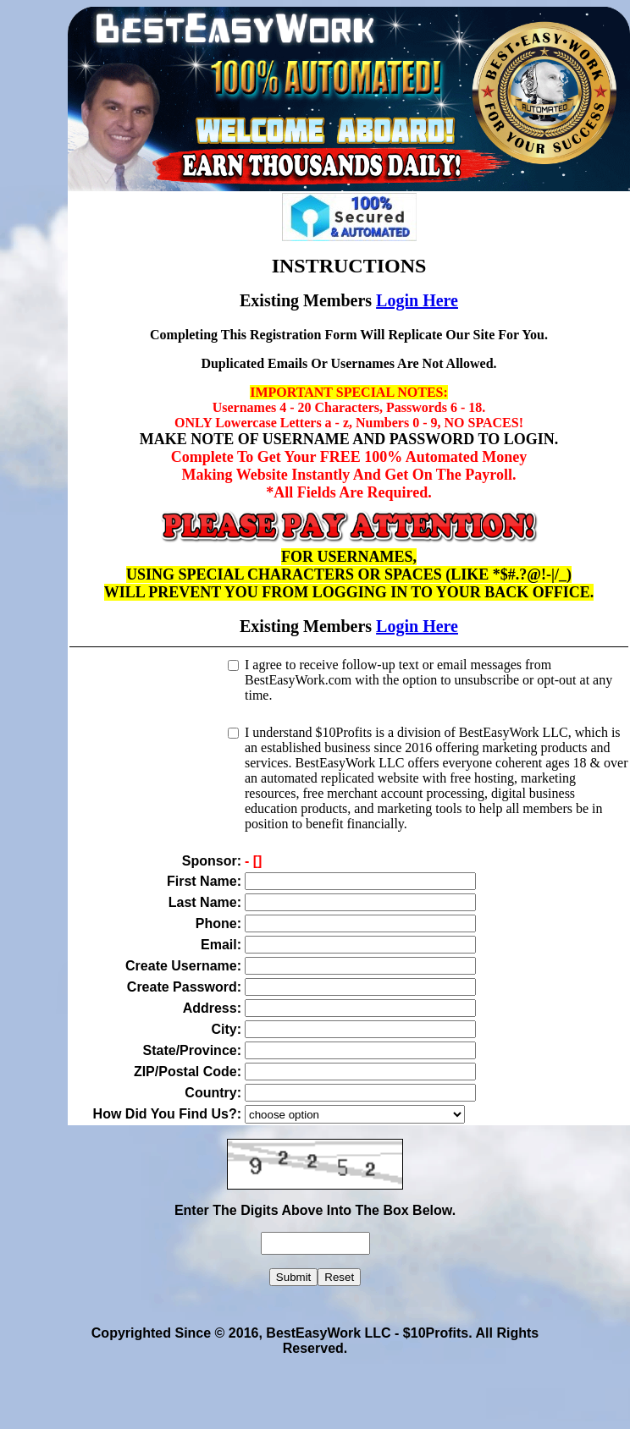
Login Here (417, 300)
